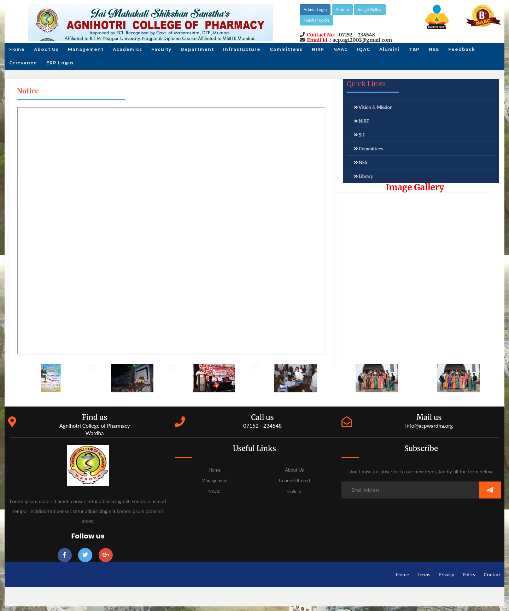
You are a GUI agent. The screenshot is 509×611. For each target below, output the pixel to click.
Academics (127, 49)
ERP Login (60, 62)
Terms (424, 574)
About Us (46, 49)
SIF (362, 135)
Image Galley (369, 9)
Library (366, 176)
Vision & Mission (375, 107)
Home (17, 49)
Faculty (161, 49)
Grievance (23, 62)
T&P (414, 49)
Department (197, 49)
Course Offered (294, 480)
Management (86, 49)
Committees (286, 49)
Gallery (294, 491)
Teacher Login (316, 20)
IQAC (363, 49)
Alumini (389, 49)
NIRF (318, 49)
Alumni (342, 9)
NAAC (340, 49)
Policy (469, 574)
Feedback (461, 49)
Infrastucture (242, 49)
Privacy (447, 574)
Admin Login (315, 9)
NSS (434, 49)
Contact (492, 574)
